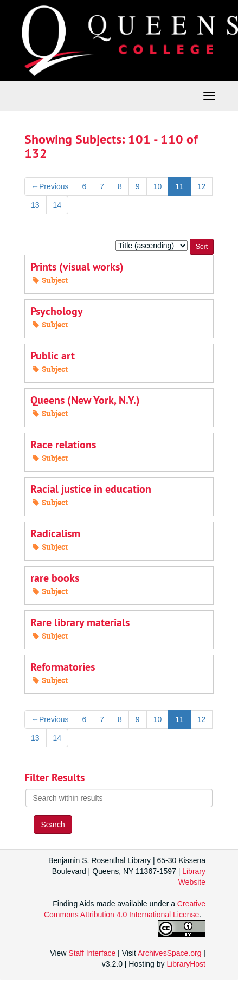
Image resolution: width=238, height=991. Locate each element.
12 (201, 186)
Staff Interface (91, 953)
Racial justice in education (90, 489)
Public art (52, 356)
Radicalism (55, 533)
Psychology (56, 311)
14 (57, 205)
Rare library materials (80, 622)
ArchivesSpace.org (170, 953)
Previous (49, 186)
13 (35, 205)
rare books (54, 578)
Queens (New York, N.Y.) (85, 400)
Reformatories (62, 667)
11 (179, 186)
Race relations (63, 444)
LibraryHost (185, 964)
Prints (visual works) (77, 267)
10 (157, 186)
